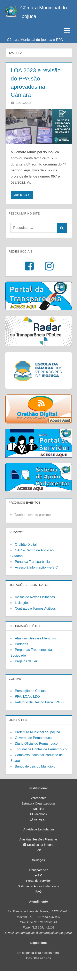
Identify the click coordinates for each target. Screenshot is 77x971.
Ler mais (20, 194)
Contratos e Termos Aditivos (35, 608)
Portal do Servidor (38, 880)
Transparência (38, 869)
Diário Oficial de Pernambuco (36, 743)
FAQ (38, 891)
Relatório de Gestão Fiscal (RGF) (39, 702)
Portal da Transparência (32, 561)
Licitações (22, 602)
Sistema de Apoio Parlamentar (38, 885)
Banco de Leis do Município (35, 766)
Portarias (21, 643)
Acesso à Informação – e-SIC (36, 567)
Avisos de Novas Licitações (35, 596)
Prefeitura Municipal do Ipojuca (37, 731)
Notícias (38, 808)
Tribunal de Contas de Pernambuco (41, 748)
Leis (38, 849)
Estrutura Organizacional (38, 803)
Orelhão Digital (26, 544)
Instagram (40, 819)
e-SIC (38, 875)
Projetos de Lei (26, 660)
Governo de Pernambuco (33, 737)
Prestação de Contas (30, 690)
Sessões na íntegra (40, 844)
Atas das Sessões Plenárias (35, 637)
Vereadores (38, 797)
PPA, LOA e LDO (27, 696)
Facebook (40, 813)
